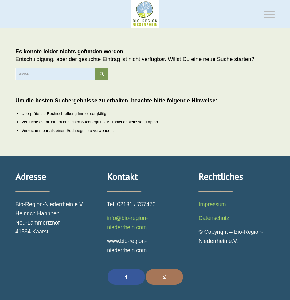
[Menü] (266, 14)
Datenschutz (213, 218)
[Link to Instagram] (164, 277)
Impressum (212, 204)
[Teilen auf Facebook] (126, 277)
